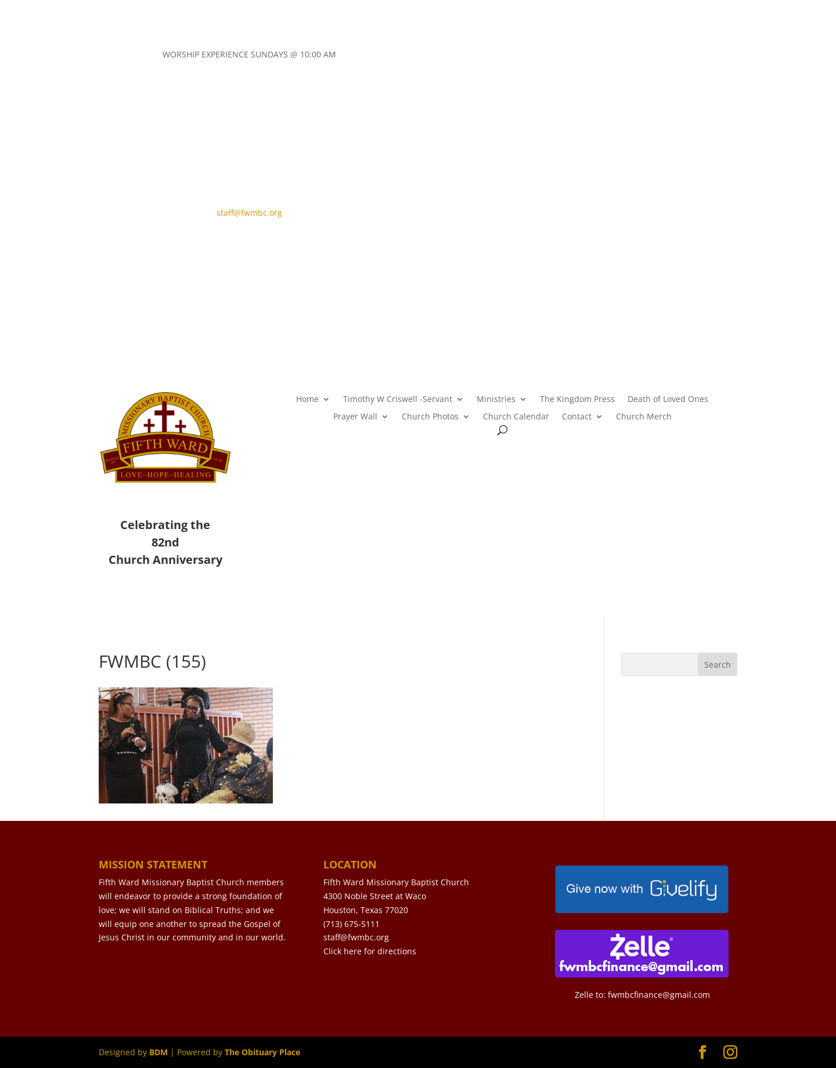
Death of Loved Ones (668, 399)
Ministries (496, 399)
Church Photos (430, 417)
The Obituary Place (262, 1052)
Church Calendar (516, 417)
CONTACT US (484, 201)
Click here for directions (369, 951)
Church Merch (644, 417)
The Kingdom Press (577, 399)
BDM (158, 1052)
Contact (577, 417)
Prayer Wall (355, 417)
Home (307, 399)
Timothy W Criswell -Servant (397, 399)
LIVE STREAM (483, 221)
